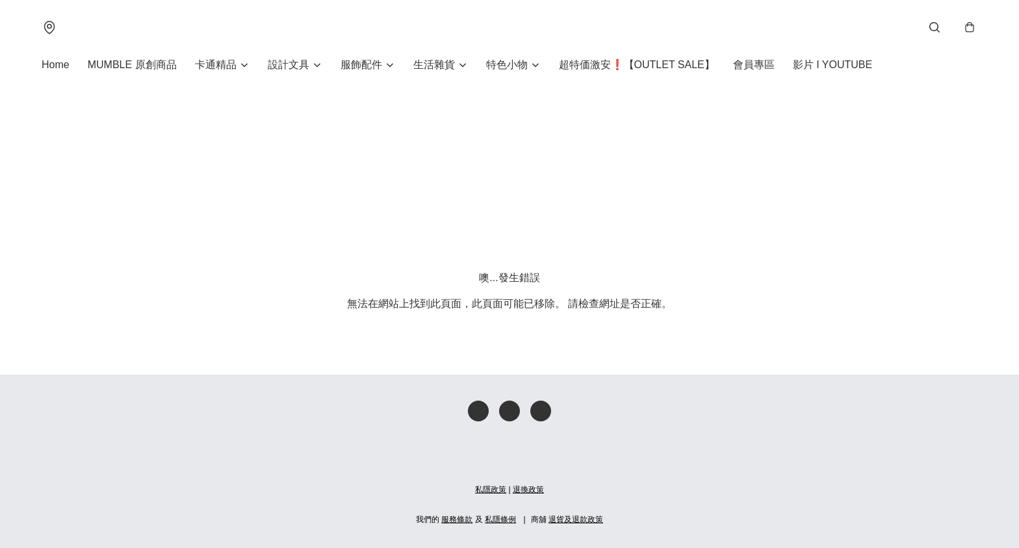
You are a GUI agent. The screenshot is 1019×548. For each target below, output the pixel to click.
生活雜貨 (434, 64)
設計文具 (288, 64)
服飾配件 (361, 64)
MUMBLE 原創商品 (132, 64)
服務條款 (456, 519)
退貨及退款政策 (575, 519)
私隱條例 (500, 519)
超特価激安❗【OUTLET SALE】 (637, 64)
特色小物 (507, 64)
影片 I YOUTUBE (832, 64)
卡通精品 (216, 64)
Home (56, 64)
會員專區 (754, 64)
